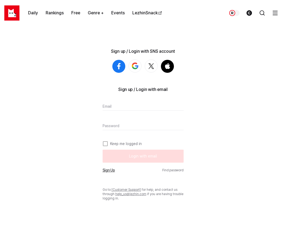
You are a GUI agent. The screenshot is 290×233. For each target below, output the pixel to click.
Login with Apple (167, 66)
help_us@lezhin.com (130, 194)
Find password (173, 170)
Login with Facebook (118, 66)
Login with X (157, 66)
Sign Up (109, 170)
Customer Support (126, 190)
